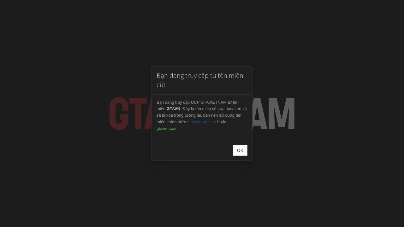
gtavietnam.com (201, 121)
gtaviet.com (167, 128)
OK (240, 150)
